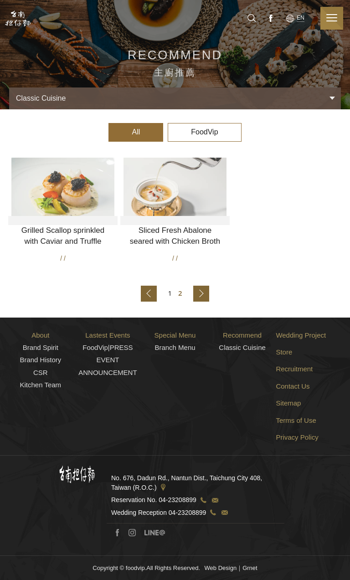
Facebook (269, 17)
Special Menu (175, 366)
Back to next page (201, 294)
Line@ (154, 564)
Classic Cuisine (242, 379)
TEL (203, 531)
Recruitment (294, 401)
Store (284, 383)
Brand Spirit (40, 379)
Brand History (40, 391)
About (40, 366)
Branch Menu (174, 379)
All (136, 132)
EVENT (107, 391)
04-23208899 (177, 531)
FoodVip (204, 132)
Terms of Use (296, 452)
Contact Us (292, 417)
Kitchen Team (41, 417)
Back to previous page (149, 294)
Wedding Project (301, 366)
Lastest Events (107, 366)
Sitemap (288, 435)
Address (163, 519)
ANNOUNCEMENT (107, 404)
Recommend (242, 366)
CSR (40, 404)
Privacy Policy (297, 469)
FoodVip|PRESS (107, 379)
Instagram (132, 564)
